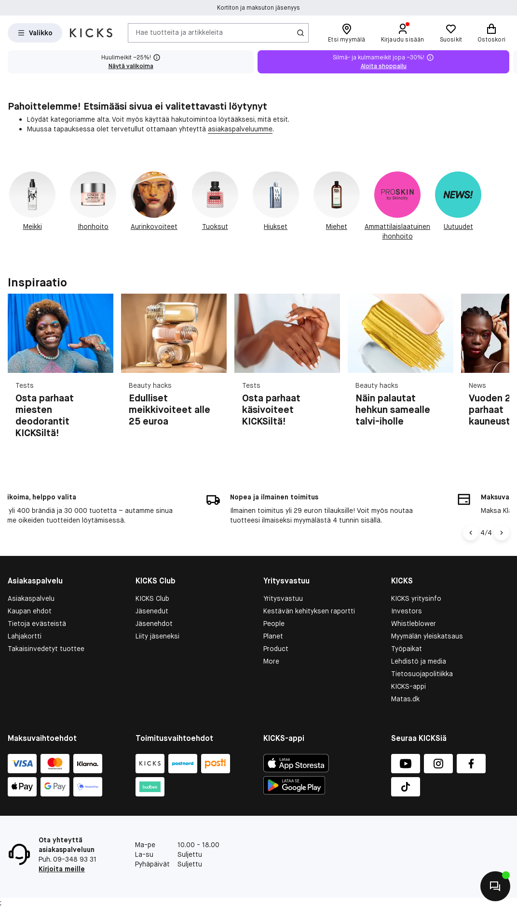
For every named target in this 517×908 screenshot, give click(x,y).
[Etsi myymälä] (346, 32)
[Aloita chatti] (495, 886)
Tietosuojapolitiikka (422, 673)
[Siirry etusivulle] (91, 33)
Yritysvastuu (283, 598)
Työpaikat (406, 648)
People (274, 623)
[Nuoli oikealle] (501, 532)
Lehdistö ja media (418, 661)
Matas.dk (405, 699)
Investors (406, 611)
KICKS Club (152, 598)
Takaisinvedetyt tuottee (46, 648)
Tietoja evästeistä (37, 623)
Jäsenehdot (154, 623)
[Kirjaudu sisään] (402, 32)
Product (275, 648)
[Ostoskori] (491, 32)
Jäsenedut (152, 611)
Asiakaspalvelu (31, 598)
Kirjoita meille (62, 869)
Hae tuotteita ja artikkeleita (179, 32)
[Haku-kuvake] (300, 33)
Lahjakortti (24, 636)
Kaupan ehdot (30, 611)
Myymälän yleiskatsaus (427, 636)
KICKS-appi (408, 686)
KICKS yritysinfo (416, 598)
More (271, 661)
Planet (273, 636)
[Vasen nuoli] (472, 532)
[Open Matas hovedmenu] (35, 33)
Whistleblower (413, 623)
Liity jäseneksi (157, 636)
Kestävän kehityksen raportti (309, 611)
